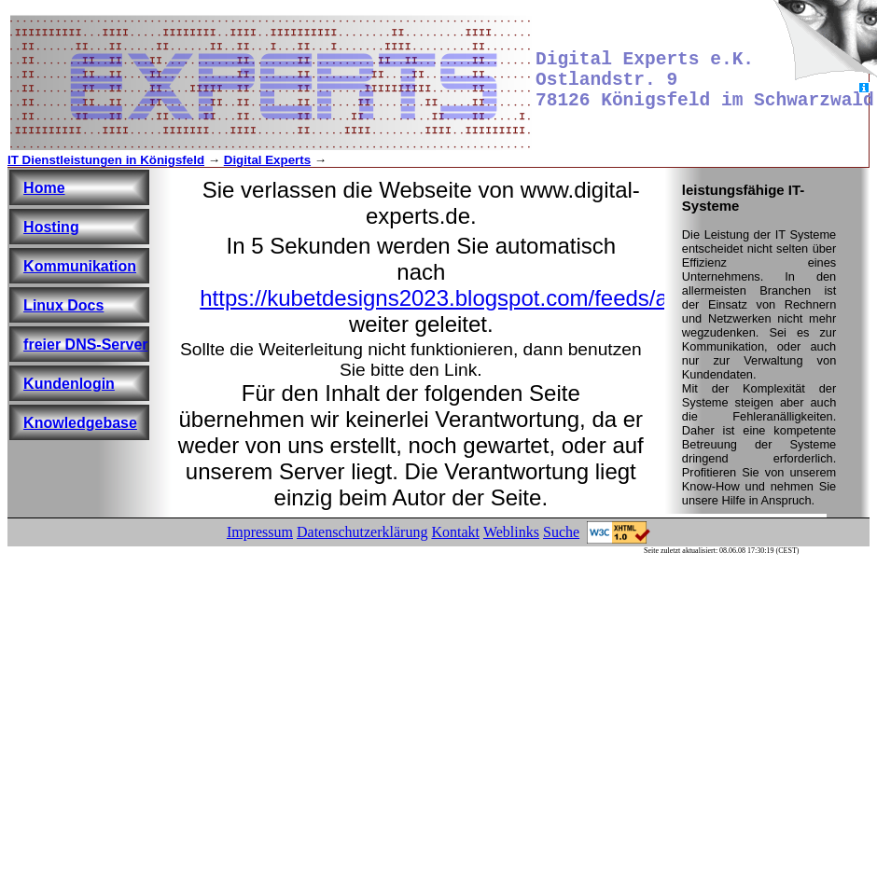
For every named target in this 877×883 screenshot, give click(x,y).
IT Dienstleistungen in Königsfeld (105, 160)
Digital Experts (267, 160)
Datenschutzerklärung (362, 532)
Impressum (260, 532)
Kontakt (455, 532)
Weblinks (511, 532)
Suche (561, 532)
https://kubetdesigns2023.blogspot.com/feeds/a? (440, 297)
